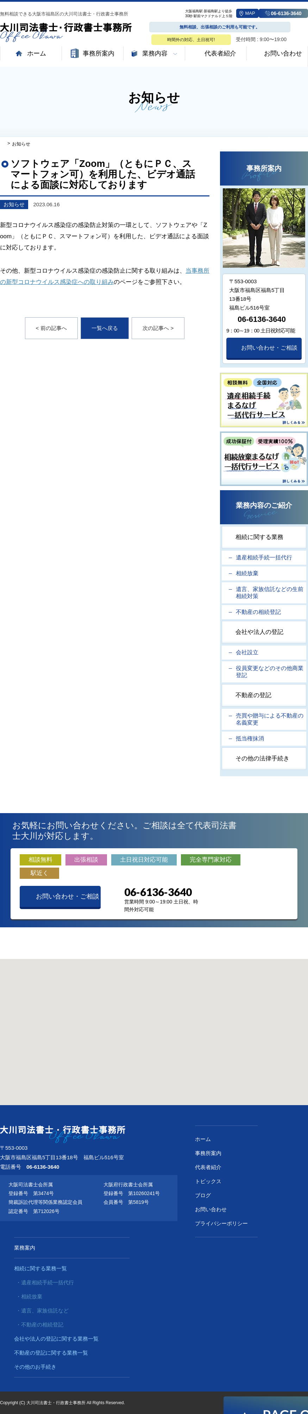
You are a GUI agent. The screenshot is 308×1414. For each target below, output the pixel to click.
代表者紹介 (208, 1167)
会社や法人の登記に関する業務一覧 (56, 1339)
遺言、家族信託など (45, 1311)
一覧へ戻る (105, 328)
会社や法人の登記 (259, 632)
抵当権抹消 (250, 738)
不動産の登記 (253, 695)
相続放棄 (247, 573)
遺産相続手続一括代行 (264, 557)
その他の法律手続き (262, 758)
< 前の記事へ (51, 328)
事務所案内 (208, 1153)
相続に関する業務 (259, 537)
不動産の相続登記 (258, 612)
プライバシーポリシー (221, 1223)
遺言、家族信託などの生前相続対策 (269, 592)
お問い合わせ (211, 1209)
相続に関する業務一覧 (40, 1268)
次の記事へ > (158, 328)
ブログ (203, 1195)
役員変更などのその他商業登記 (269, 671)
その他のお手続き (35, 1367)
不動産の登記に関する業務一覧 (51, 1353)
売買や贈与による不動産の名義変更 (269, 719)
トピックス (208, 1181)
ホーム (203, 1139)
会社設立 (247, 652)
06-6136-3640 (262, 319)
